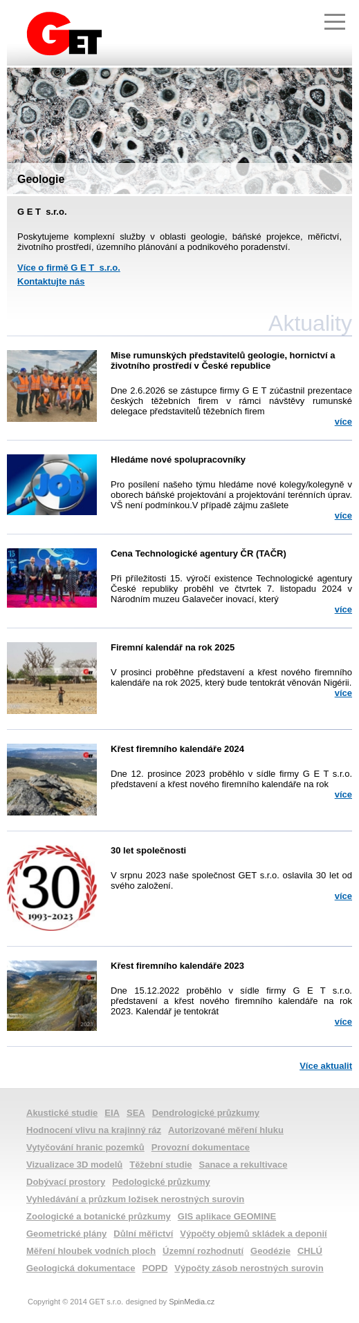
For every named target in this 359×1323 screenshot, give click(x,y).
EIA (112, 1113)
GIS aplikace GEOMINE (227, 1216)
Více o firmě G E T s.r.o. (68, 267)
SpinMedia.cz (191, 1301)
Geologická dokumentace (81, 1268)
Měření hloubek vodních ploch (91, 1251)
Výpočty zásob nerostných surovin (248, 1268)
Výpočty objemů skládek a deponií (253, 1233)
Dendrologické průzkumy (205, 1113)
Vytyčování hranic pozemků (85, 1147)
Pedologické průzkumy (161, 1182)
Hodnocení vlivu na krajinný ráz (93, 1130)
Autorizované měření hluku (226, 1130)
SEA (136, 1113)
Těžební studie (160, 1164)
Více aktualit (326, 1066)
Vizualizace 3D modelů (74, 1164)
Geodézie (270, 1251)
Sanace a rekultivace (243, 1164)
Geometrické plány (66, 1233)
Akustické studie (62, 1113)
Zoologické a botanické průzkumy (98, 1216)
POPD (155, 1268)
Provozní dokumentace (200, 1147)
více (343, 421)
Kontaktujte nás (51, 281)
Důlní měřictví (143, 1233)
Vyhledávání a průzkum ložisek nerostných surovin (135, 1199)
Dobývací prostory (65, 1182)
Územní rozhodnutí (203, 1251)
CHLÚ (309, 1251)
